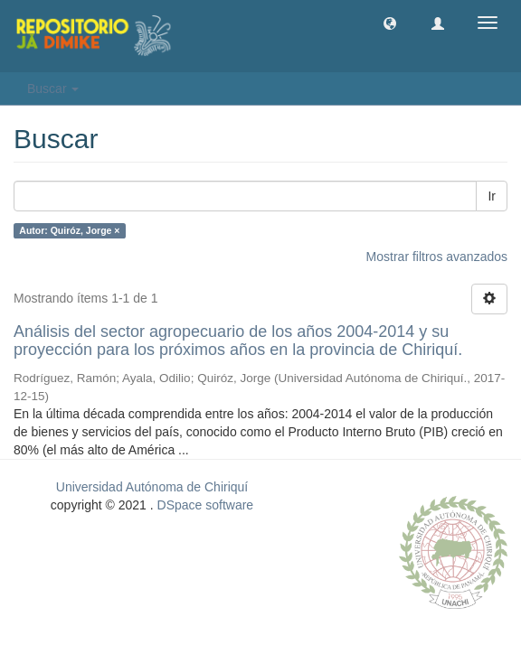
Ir (492, 196)
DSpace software (205, 505)
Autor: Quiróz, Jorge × (69, 230)
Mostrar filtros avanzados (436, 256)
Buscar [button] (53, 88)
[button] (390, 22)
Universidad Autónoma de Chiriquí (152, 487)
